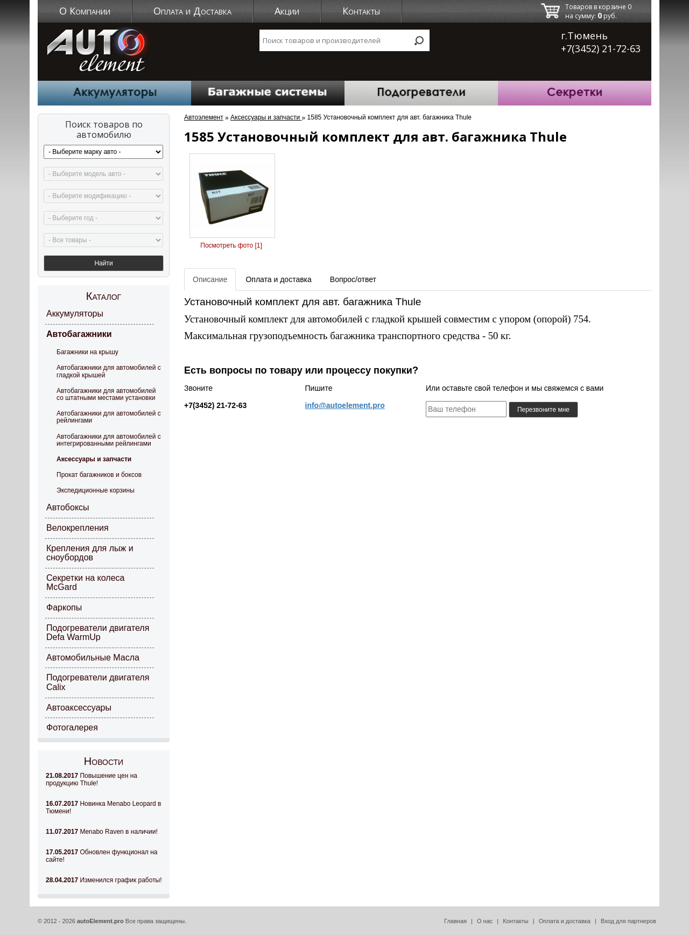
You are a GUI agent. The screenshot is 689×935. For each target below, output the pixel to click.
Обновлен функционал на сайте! (101, 855)
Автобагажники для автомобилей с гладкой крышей (109, 371)
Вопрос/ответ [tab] (353, 279)
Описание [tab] (210, 279)
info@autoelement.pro (345, 405)
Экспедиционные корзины (96, 490)
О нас (485, 921)
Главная (455, 921)
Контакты (361, 10)
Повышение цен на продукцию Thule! (91, 779)
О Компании (84, 10)
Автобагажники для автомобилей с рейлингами (109, 417)
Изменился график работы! (104, 880)
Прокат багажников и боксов (99, 475)
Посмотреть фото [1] (231, 245)
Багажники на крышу (87, 352)
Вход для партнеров (628, 921)
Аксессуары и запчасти (94, 459)
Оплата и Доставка (192, 10)
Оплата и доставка (564, 921)
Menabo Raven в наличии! (102, 831)
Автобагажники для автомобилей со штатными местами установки (106, 394)
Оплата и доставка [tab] (278, 279)
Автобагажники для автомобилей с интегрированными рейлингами (109, 440)
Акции (287, 10)
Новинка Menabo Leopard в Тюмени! (103, 807)
